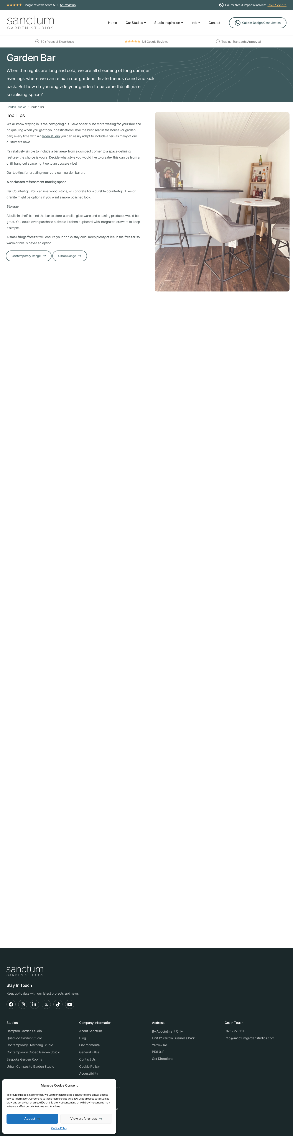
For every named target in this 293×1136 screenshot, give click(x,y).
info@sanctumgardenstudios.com (249, 1038)
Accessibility (88, 1073)
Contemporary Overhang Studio (30, 1045)
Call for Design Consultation (261, 23)
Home (112, 23)
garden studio (48, 136)
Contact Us (87, 1059)
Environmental (89, 1045)
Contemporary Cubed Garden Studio (33, 1052)
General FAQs (89, 1052)
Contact (214, 23)
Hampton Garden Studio (24, 1031)
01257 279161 (277, 5)
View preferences (83, 1118)
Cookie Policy (59, 1128)
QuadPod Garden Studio (24, 1038)
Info (194, 23)
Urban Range (60, 256)
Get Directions (162, 1059)
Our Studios (134, 23)
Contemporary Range (23, 256)
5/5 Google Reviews (155, 41)
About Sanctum (90, 1031)
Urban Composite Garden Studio (30, 1066)
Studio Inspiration (167, 23)
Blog (82, 1038)
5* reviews (68, 5)
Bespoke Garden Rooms (24, 1059)
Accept (29, 1118)
